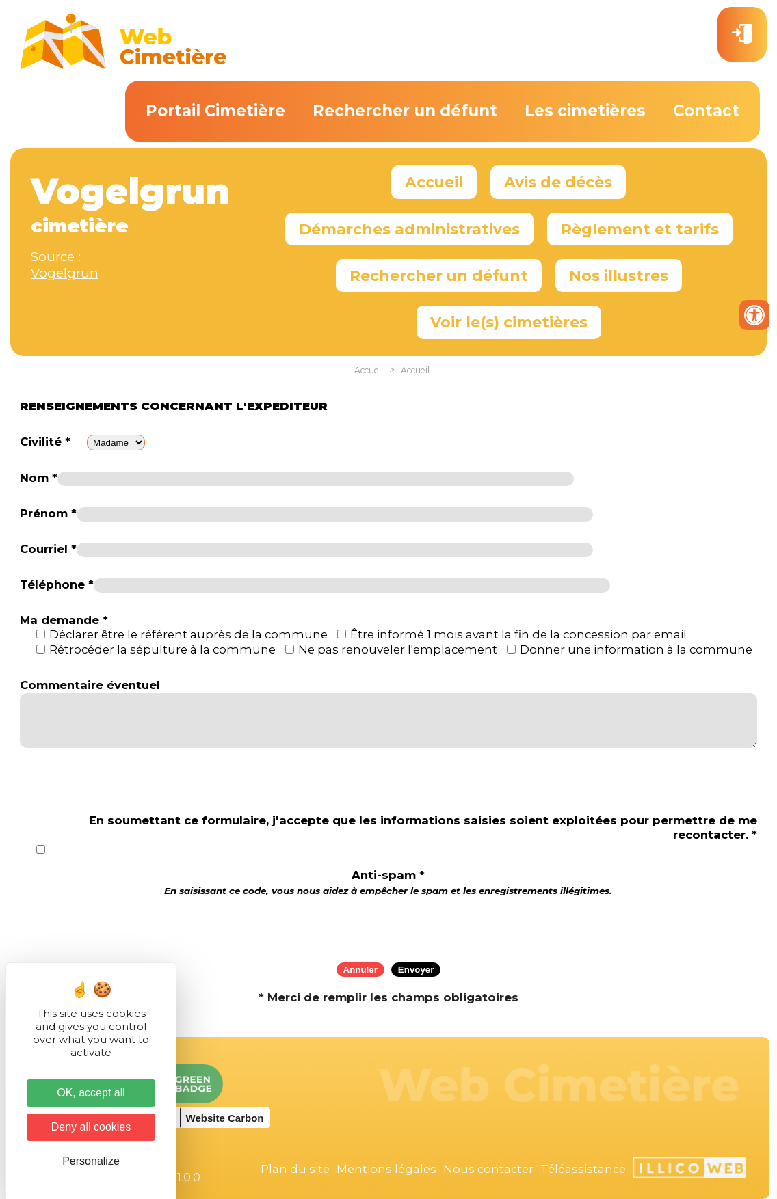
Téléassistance (583, 1169)
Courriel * (48, 549)
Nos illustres (618, 275)
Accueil (434, 182)
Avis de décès (558, 182)
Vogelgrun (64, 273)
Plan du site (295, 1169)
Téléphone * (57, 584)
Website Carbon (225, 1118)
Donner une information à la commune (636, 649)
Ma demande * (64, 620)
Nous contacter (488, 1169)
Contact (706, 110)
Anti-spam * (388, 882)
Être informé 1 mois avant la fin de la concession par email (518, 634)
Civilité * (45, 441)
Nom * (38, 478)
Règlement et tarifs (640, 229)
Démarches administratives (409, 229)
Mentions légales (386, 1169)
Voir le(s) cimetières (509, 322)
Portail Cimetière (215, 110)
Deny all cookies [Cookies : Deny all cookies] (91, 1127)
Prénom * (48, 513)
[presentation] (388, 925)
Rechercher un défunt (405, 110)
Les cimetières (585, 110)
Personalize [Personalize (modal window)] (91, 1161)
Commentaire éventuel (90, 685)
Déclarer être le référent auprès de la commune (188, 634)
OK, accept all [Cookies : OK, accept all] (91, 1093)
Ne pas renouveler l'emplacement (397, 649)
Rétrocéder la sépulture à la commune (162, 649)
